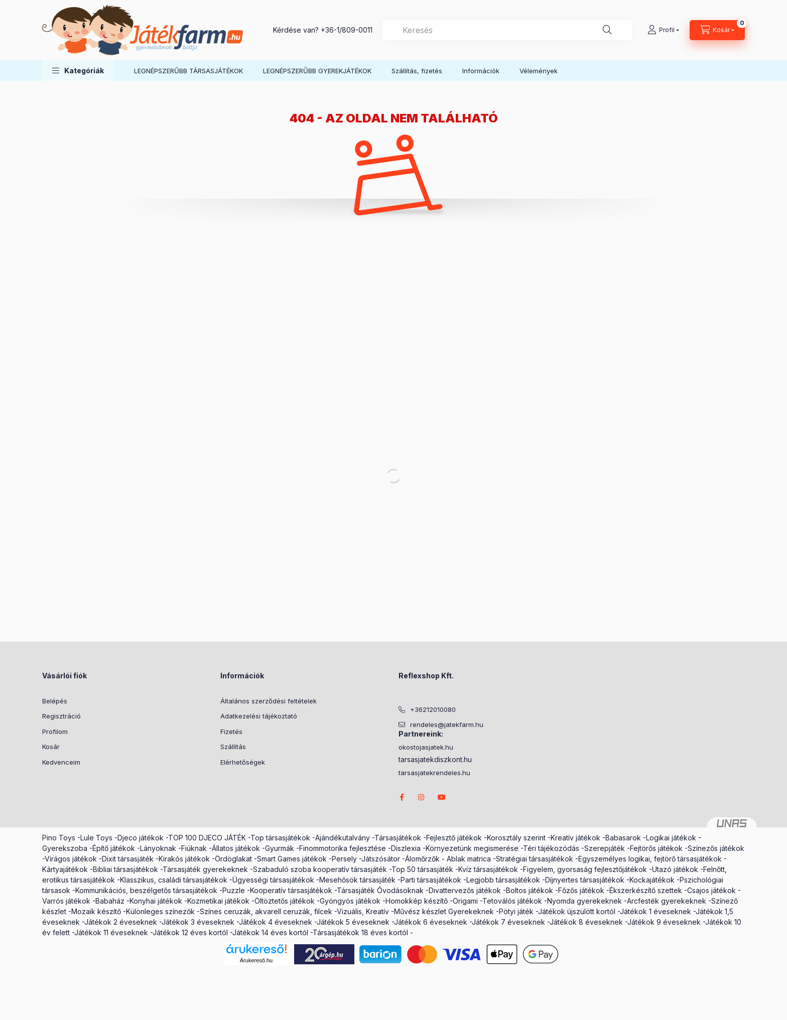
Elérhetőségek (242, 762)
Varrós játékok (66, 901)
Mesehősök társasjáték (357, 880)
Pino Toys (58, 837)
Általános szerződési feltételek (268, 701)
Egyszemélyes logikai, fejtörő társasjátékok (650, 858)
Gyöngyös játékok (350, 901)
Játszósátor (380, 858)
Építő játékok (113, 848)
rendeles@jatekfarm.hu (446, 724)
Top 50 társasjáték (422, 869)
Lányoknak (158, 848)
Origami (465, 901)
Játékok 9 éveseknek (664, 922)
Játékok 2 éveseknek (120, 922)
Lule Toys (96, 837)
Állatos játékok (236, 848)
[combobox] (507, 30)
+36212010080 (433, 709)
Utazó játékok (675, 869)
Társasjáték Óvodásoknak (380, 890)
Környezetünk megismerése (472, 848)
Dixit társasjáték (128, 858)
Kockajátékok (652, 880)
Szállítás (233, 747)
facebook (401, 797)
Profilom (55, 731)
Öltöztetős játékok (284, 901)
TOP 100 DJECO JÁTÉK (207, 837)
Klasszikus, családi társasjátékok (173, 880)
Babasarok (623, 837)
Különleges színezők (160, 911)
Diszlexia (406, 848)
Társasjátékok (397, 837)
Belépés (54, 701)
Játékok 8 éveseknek (586, 922)
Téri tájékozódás (551, 848)
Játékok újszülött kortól (576, 911)
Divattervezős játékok (465, 890)
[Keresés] (607, 30)
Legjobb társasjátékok (503, 880)
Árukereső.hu (256, 960)
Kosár (51, 747)
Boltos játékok (529, 890)
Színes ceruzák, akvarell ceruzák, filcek (266, 911)
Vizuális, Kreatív (363, 911)
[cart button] (717, 30)
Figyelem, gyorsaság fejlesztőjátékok (585, 869)
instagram (422, 797)
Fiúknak (194, 848)
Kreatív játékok (575, 837)
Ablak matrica (469, 858)
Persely (344, 858)
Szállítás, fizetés (416, 71)
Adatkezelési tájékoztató (258, 716)
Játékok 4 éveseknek (275, 922)
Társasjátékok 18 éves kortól (360, 932)
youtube (442, 797)
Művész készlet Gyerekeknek (444, 911)
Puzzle (233, 890)
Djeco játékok (140, 837)
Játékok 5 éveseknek (353, 922)
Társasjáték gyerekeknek (205, 869)
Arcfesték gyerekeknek (666, 901)
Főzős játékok (581, 890)
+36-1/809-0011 (346, 30)
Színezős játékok (716, 848)
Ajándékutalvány (342, 837)
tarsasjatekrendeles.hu (434, 773)
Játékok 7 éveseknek (508, 922)
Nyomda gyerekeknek (584, 901)
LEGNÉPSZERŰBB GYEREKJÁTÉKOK (317, 71)
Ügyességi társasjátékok (273, 880)
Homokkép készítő (416, 901)
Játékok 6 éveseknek (430, 922)
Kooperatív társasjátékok (291, 890)
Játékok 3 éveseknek (198, 922)
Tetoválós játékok (512, 901)
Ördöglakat (233, 858)
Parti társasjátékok (431, 880)
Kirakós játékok (184, 858)
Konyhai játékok (155, 901)
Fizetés (231, 731)
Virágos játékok (71, 858)
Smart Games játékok (292, 858)
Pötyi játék (516, 911)
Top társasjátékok (280, 837)
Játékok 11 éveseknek (111, 932)
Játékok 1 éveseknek (655, 911)
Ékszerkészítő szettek (645, 890)
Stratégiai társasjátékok (534, 858)
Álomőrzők (422, 858)
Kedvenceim (61, 762)
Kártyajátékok (65, 869)
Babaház (109, 901)
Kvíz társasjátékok (488, 869)
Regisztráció (61, 716)
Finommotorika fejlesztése (342, 848)
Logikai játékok (671, 837)
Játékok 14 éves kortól (270, 932)
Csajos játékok (711, 890)
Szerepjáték (604, 848)
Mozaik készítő (96, 911)
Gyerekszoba (64, 848)
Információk (480, 71)
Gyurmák (279, 848)
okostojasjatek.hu (426, 747)
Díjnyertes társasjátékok (584, 880)
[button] (78, 70)
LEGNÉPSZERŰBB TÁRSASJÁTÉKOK (188, 71)
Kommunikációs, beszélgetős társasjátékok (146, 890)
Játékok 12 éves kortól (190, 932)
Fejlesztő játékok (454, 837)
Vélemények (538, 71)
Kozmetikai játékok (218, 901)
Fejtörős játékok (656, 848)
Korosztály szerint (516, 837)
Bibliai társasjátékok (125, 869)
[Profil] (663, 30)
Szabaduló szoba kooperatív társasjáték (320, 869)
